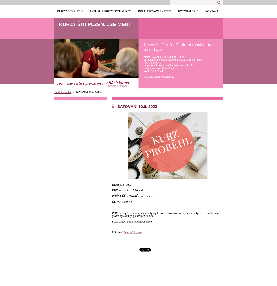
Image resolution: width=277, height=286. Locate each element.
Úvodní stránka (62, 92)
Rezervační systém (133, 232)
